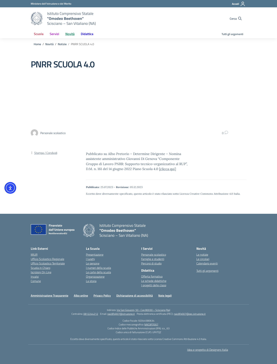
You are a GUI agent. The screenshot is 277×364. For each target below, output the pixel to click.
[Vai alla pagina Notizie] (62, 44)
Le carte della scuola (98, 272)
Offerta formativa (152, 276)
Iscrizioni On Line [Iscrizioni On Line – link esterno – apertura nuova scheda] (41, 272)
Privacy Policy (102, 295)
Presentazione (94, 254)
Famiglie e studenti (152, 259)
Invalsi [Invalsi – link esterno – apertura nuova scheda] (35, 276)
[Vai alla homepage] (37, 18)
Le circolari (202, 259)
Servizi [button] (54, 33)
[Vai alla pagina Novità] (49, 44)
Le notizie (202, 254)
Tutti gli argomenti (232, 34)
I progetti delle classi (153, 285)
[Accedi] (238, 4)
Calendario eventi (207, 263)
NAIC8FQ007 (151, 324)
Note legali (165, 295)
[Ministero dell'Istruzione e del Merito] (51, 4)
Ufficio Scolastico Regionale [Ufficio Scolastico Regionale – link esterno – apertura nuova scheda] (47, 259)
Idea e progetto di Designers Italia (207, 349)
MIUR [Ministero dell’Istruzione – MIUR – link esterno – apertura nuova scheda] (34, 254)
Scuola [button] (38, 33)
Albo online (81, 295)
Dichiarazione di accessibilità (134, 295)
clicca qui (167, 169)
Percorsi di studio (151, 263)
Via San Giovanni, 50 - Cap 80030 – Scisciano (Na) (143, 310)
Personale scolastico (153, 254)
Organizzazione (95, 276)
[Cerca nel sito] (236, 18)
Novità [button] (70, 33)
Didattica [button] (87, 33)
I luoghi (90, 259)
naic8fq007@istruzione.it (121, 314)
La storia (91, 281)
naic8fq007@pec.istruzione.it (190, 314)
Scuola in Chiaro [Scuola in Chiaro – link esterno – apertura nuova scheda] (40, 268)
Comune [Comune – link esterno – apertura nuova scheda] (36, 281)
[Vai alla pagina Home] (37, 44)
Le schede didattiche (153, 281)
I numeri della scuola (98, 268)
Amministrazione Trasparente (49, 295)
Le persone (92, 263)
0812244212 (90, 314)
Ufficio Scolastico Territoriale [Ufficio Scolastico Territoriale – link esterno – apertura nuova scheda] (48, 263)
